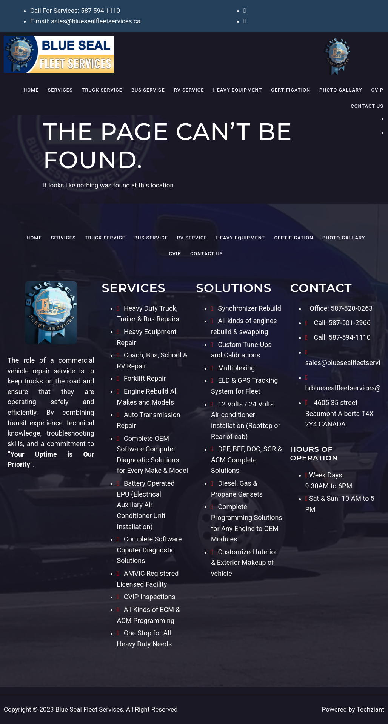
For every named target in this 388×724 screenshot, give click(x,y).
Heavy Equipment (237, 90)
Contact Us (367, 106)
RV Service (189, 90)
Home (30, 90)
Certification (290, 90)
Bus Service (148, 90)
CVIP (377, 90)
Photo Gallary (340, 90)
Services (60, 90)
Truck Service (102, 90)
